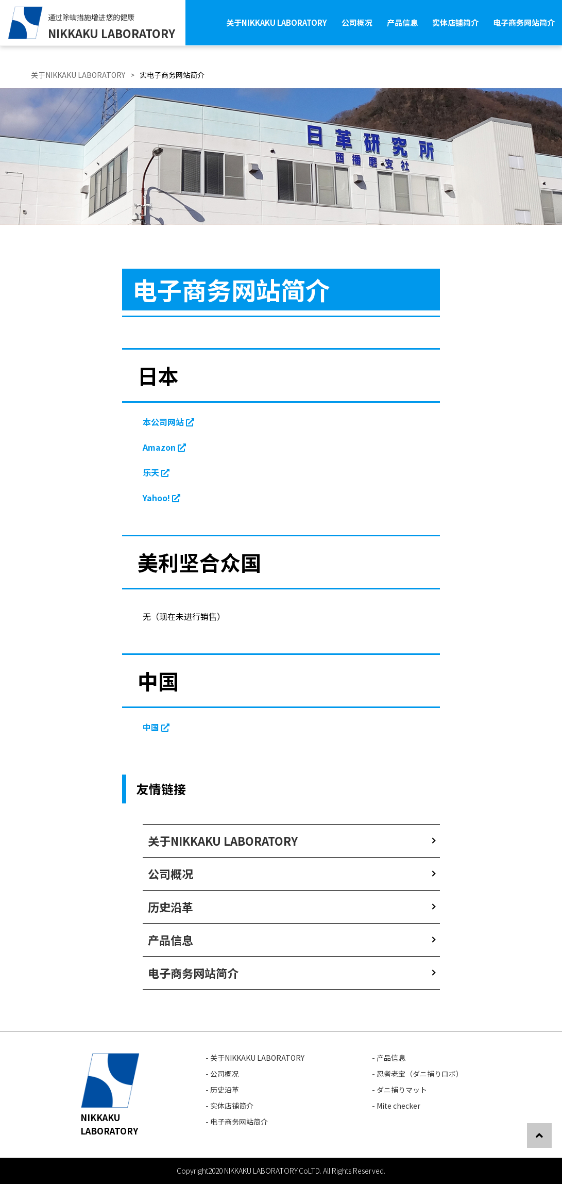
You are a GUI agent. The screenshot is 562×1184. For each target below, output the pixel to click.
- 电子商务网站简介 (237, 1121)
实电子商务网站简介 (172, 75)
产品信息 (402, 22)
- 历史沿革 (222, 1089)
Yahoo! (161, 497)
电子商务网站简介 (524, 22)
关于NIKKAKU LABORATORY (276, 22)
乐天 (156, 472)
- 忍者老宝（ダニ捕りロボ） (417, 1073)
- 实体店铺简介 (229, 1105)
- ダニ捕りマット (399, 1089)
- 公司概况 (222, 1073)
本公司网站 (168, 422)
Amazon (164, 447)
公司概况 (357, 22)
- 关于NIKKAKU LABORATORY (255, 1058)
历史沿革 (170, 906)
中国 (156, 727)
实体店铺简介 (455, 22)
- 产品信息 (388, 1058)
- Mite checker (396, 1105)
